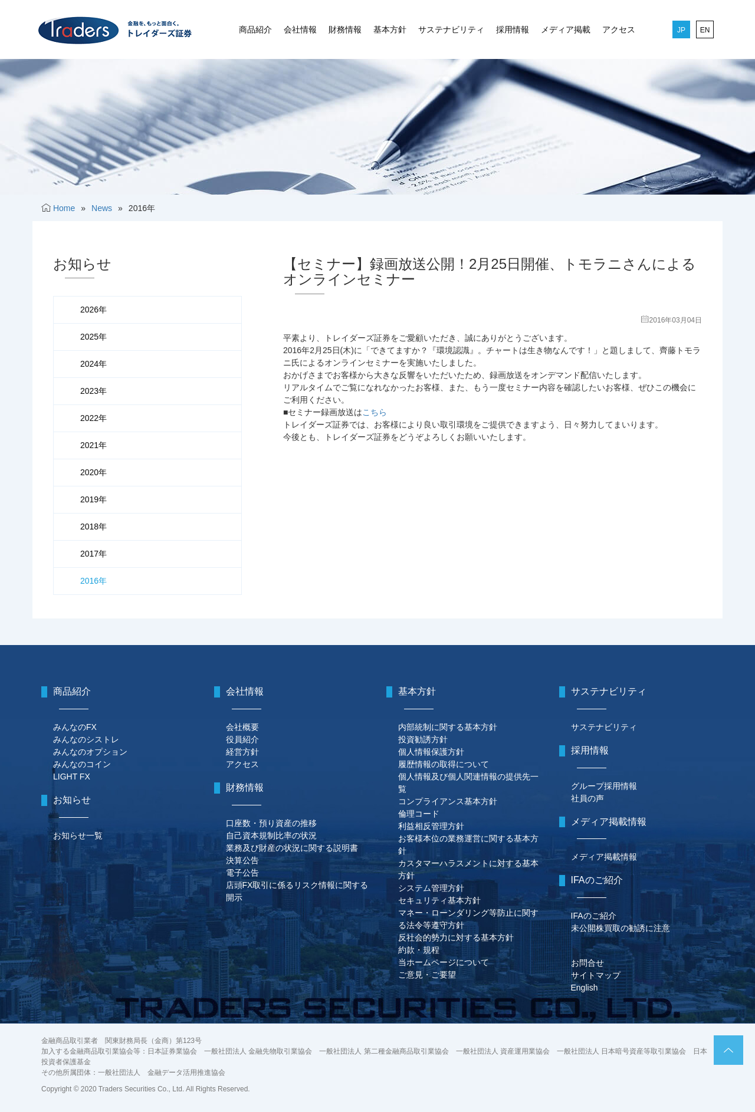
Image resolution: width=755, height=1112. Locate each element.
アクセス (618, 29)
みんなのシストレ (86, 739)
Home (64, 208)
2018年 (93, 526)
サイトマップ (596, 975)
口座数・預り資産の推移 (271, 823)
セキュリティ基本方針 (439, 900)
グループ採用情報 (604, 786)
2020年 (93, 472)
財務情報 (345, 29)
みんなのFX (75, 727)
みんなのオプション (90, 751)
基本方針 (389, 29)
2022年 (93, 418)
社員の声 (587, 798)
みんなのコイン (82, 764)
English (584, 987)
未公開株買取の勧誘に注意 (620, 928)
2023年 (93, 391)
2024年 (93, 364)
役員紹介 (242, 739)
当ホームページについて (443, 962)
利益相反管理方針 (431, 826)
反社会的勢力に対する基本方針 (456, 937)
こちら (374, 412)
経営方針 (242, 751)
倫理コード (418, 813)
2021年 (93, 445)
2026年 (93, 309)
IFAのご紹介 (593, 915)
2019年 (93, 499)
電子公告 (242, 872)
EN (705, 30)
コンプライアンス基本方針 (447, 801)
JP (681, 30)
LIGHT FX (71, 776)
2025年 (93, 336)
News (101, 208)
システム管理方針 (431, 888)
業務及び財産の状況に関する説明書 (292, 848)
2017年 (93, 553)
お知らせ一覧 (78, 835)
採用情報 (512, 29)
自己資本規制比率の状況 (271, 835)
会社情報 (300, 29)
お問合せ (587, 963)
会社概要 (242, 727)
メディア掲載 (565, 29)
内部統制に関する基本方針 (447, 727)
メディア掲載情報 (604, 856)
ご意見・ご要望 (427, 974)
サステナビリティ (451, 29)
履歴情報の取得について (443, 764)
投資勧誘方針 (423, 739)
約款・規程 (418, 950)
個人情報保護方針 (431, 751)
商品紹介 (255, 29)
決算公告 (242, 860)
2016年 (93, 580)
